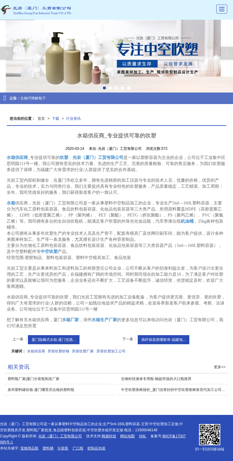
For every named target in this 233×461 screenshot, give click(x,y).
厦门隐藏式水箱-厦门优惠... (54, 340)
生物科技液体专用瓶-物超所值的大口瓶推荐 (156, 379)
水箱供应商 (36, 351)
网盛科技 (109, 436)
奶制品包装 (96, 448)
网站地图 (127, 436)
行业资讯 (73, 118)
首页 (41, 118)
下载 (55, 118)
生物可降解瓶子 (33, 98)
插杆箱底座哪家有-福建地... (163, 340)
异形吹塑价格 (58, 351)
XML (143, 436)
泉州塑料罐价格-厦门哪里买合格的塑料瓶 (41, 390)
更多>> (219, 367)
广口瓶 (78, 448)
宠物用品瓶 (29, 448)
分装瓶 (62, 448)
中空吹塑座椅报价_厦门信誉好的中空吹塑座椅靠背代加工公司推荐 (174, 390)
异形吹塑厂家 (83, 351)
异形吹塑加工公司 (111, 351)
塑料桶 (47, 448)
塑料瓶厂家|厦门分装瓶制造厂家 (33, 379)
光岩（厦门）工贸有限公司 (60, 436)
